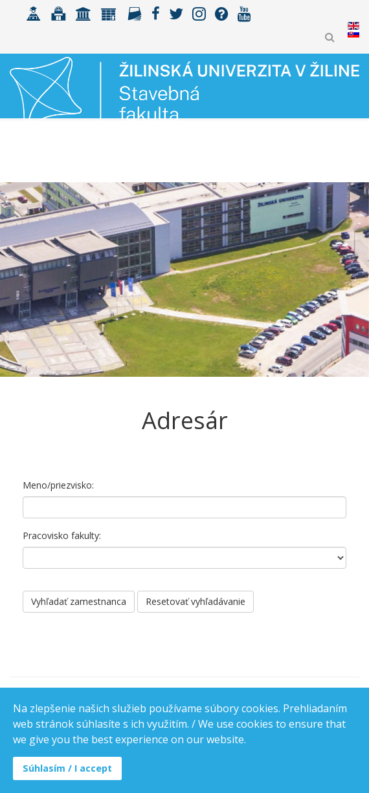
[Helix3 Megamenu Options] (353, 154)
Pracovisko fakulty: (62, 535)
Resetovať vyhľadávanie (195, 601)
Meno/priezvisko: (58, 485)
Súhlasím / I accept (67, 768)
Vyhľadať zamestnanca (78, 601)
